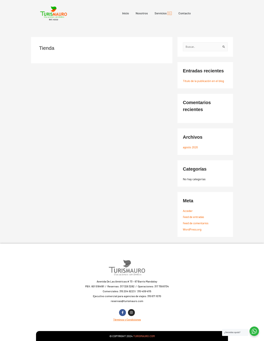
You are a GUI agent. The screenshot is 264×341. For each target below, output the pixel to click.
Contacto (184, 13)
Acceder (188, 211)
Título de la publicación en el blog (204, 81)
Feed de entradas (193, 217)
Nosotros (142, 13)
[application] (168, 13)
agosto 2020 (190, 147)
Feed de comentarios (196, 223)
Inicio (125, 13)
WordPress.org (192, 229)
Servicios (163, 13)
